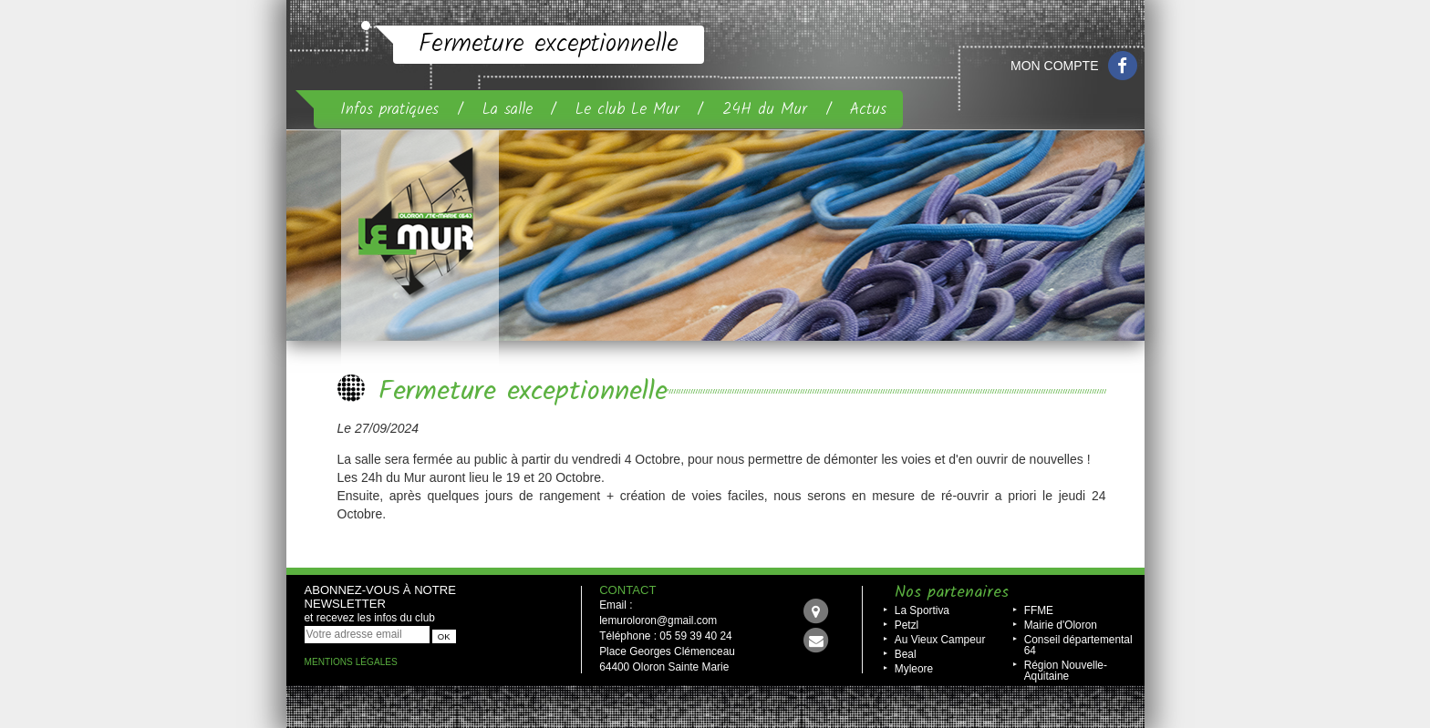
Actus (868, 109)
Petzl (906, 625)
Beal (906, 654)
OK (444, 636)
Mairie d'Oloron (1060, 625)
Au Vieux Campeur (940, 639)
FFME (1038, 610)
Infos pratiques (389, 109)
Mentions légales (351, 662)
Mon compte (1054, 65)
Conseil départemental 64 (1078, 645)
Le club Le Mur (627, 109)
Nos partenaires (952, 592)
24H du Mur (764, 109)
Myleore (914, 668)
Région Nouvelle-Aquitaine (1065, 670)
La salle (507, 109)
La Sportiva (922, 610)
